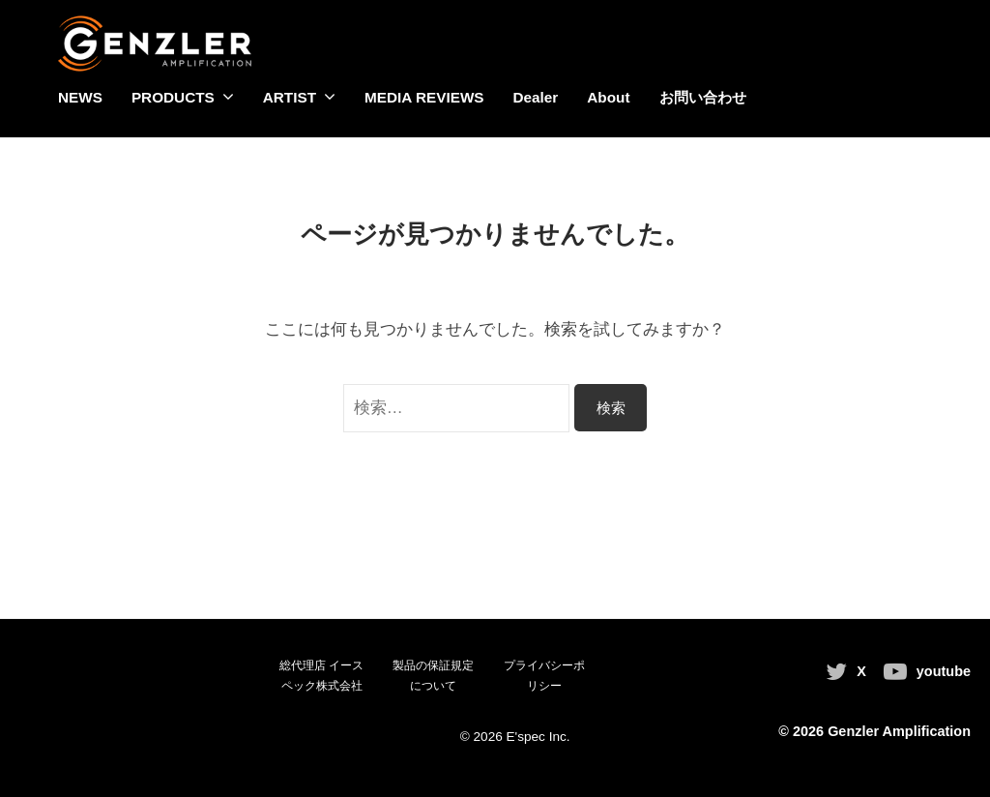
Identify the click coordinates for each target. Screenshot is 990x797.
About (608, 97)
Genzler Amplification (899, 731)
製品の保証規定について (433, 676)
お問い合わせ (702, 97)
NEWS (80, 97)
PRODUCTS (173, 97)
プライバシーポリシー (544, 676)
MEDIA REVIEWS (424, 97)
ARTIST (289, 97)
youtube (944, 671)
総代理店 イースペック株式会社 (321, 676)
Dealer (536, 97)
